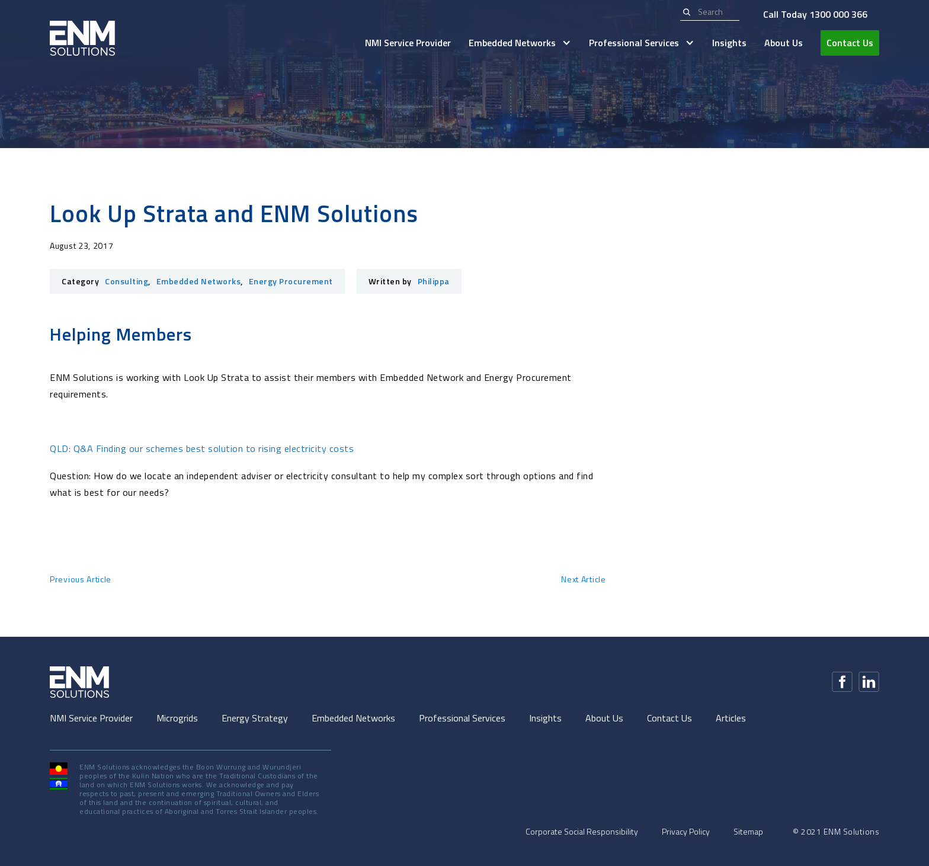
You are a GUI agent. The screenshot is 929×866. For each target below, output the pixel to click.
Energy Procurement (291, 281)
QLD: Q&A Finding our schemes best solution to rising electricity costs (202, 448)
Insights (729, 43)
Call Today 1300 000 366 (815, 14)
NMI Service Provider (408, 43)
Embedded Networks (198, 281)
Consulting (126, 281)
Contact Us (850, 43)
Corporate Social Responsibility (582, 831)
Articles (731, 718)
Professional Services (462, 718)
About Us (783, 43)
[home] (82, 38)
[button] (520, 43)
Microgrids (177, 718)
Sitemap (748, 831)
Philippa (434, 281)
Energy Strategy (255, 718)
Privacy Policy (686, 831)
